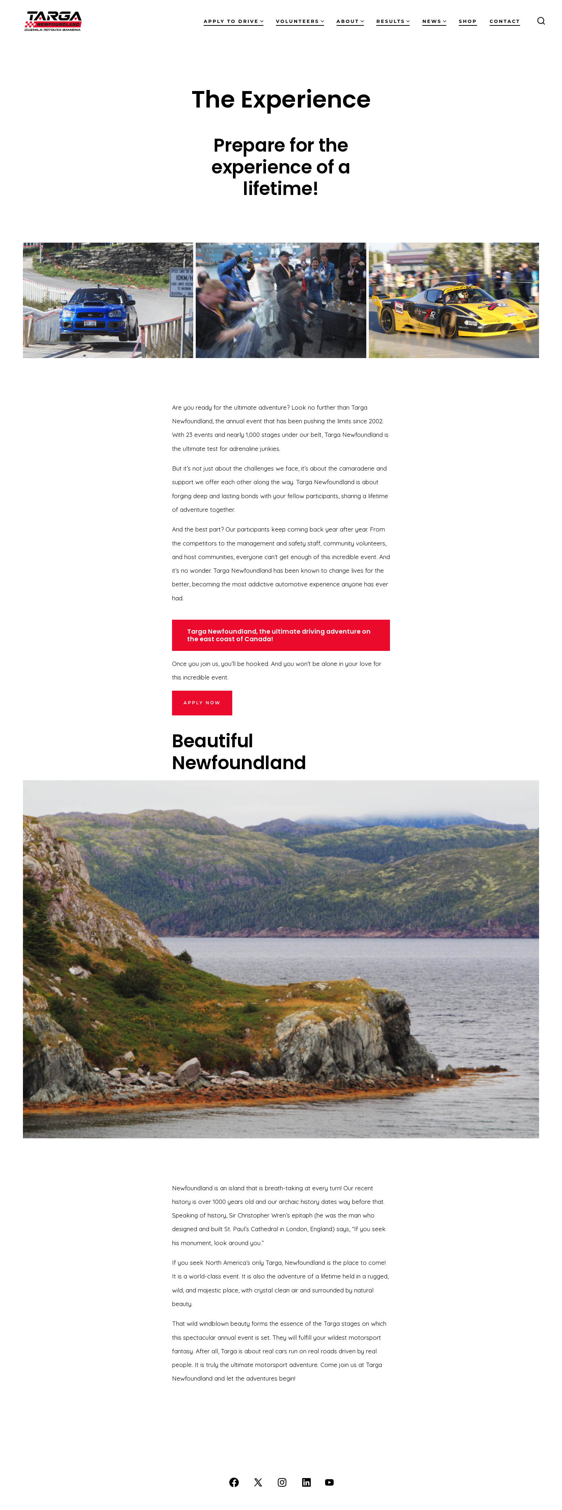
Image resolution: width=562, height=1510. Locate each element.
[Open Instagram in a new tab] (282, 1482)
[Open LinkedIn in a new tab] (306, 1482)
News (434, 21)
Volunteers (300, 21)
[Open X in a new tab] (258, 1482)
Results (393, 21)
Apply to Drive (233, 21)
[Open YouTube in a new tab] (329, 1482)
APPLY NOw (202, 702)
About (350, 21)
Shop (468, 21)
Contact (505, 21)
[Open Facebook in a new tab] (234, 1482)
